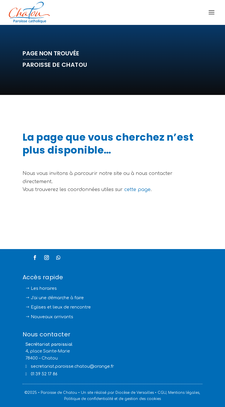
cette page (137, 189)
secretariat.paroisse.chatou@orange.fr (72, 366)
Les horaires (44, 288)
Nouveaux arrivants (52, 317)
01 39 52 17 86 (44, 374)
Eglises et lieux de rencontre (61, 307)
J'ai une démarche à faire (57, 298)
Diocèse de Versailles (134, 393)
